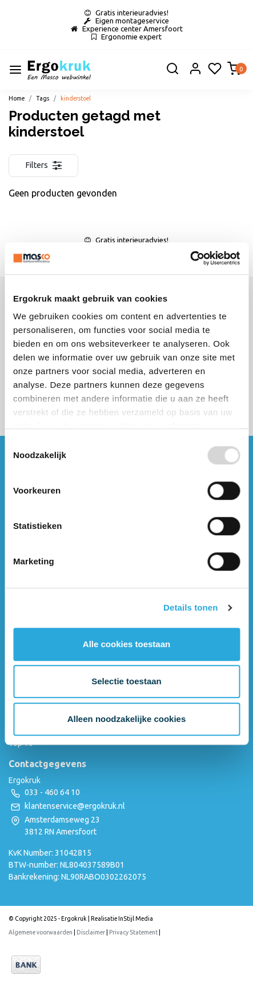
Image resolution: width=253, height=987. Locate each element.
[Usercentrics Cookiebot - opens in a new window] (190, 258)
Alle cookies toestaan (126, 644)
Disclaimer (91, 932)
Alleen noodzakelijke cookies (126, 719)
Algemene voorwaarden (41, 932)
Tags (42, 98)
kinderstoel (76, 98)
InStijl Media (135, 918)
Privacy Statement (133, 932)
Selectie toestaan (126, 681)
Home (17, 98)
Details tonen (190, 607)
